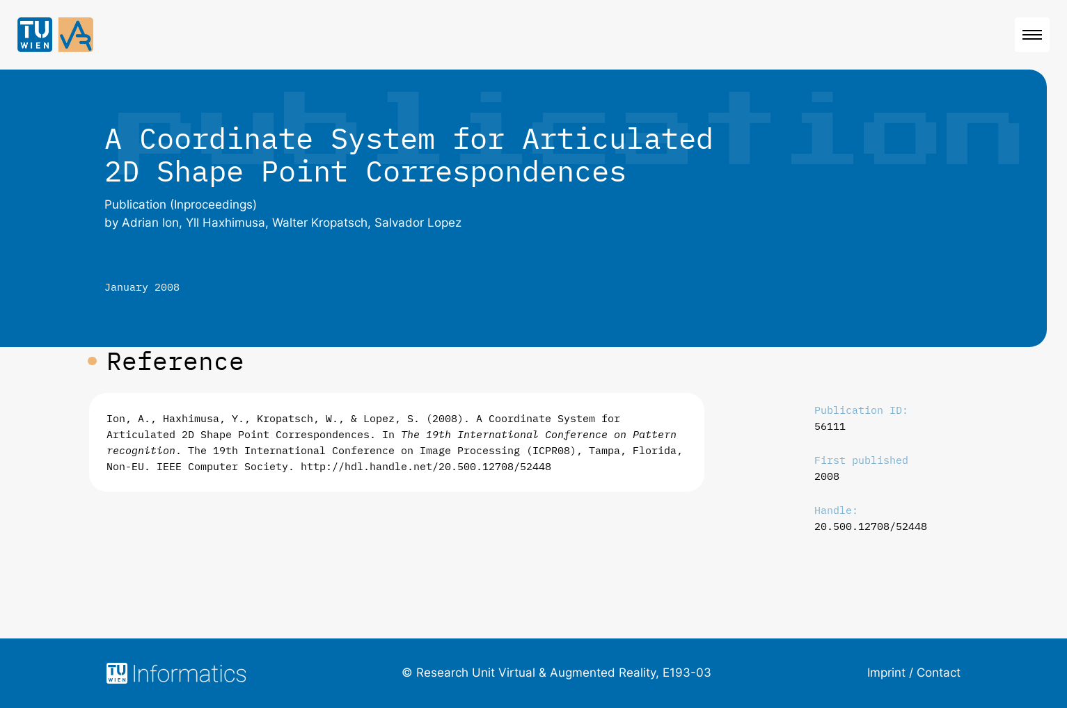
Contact (939, 672)
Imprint (886, 672)
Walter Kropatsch (319, 223)
